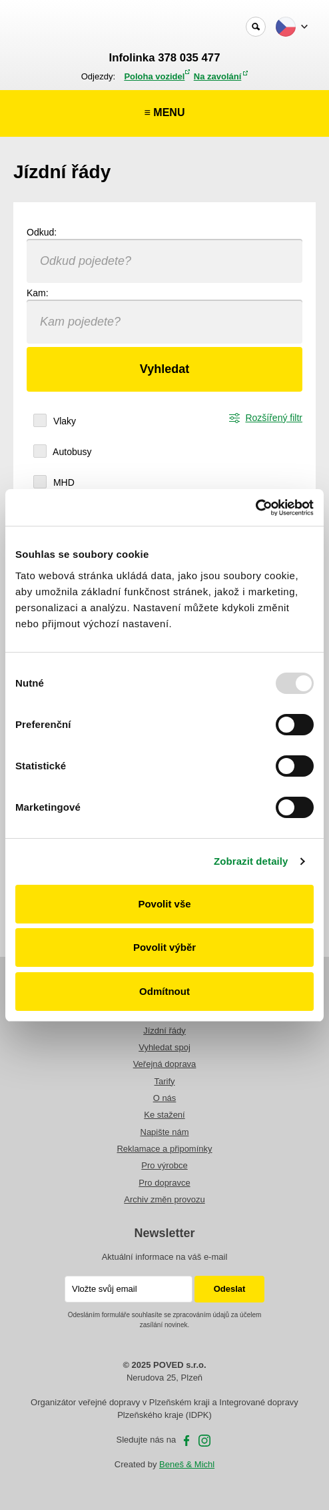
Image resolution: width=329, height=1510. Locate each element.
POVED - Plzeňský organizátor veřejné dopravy (58, 27)
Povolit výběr (164, 947)
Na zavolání (218, 76)
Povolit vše (164, 903)
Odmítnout (164, 991)
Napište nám (165, 1132)
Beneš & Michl (186, 1464)
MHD (63, 482)
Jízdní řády (164, 1031)
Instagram (204, 1441)
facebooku (186, 1441)
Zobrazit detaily (251, 861)
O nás (164, 1098)
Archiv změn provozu (164, 1199)
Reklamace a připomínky (164, 1149)
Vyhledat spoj (164, 1047)
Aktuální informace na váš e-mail (165, 1257)
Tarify (164, 1081)
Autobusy (71, 451)
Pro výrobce (164, 1165)
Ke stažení (164, 1115)
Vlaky (63, 421)
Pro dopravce (164, 1183)
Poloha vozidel (154, 76)
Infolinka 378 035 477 (164, 57)
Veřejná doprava (164, 1064)
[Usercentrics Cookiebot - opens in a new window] (255, 507)
